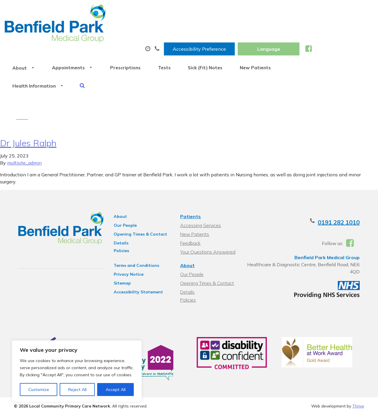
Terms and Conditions (134, 234)
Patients (190, 186)
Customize (38, 389)
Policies (119, 220)
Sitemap (120, 252)
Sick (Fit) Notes (286, 29)
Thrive (358, 376)
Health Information (101, 50)
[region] (77, 371)
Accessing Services (200, 195)
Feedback (190, 212)
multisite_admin (24, 132)
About (86, 29)
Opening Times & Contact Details (138, 204)
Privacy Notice (126, 243)
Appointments (139, 29)
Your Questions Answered (207, 221)
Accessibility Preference (260, 11)
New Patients (341, 29)
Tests (240, 29)
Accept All (116, 389)
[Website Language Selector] (330, 10)
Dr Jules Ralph (28, 112)
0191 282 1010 (343, 191)
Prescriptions (197, 29)
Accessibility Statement (136, 261)
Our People (123, 194)
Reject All (77, 389)
